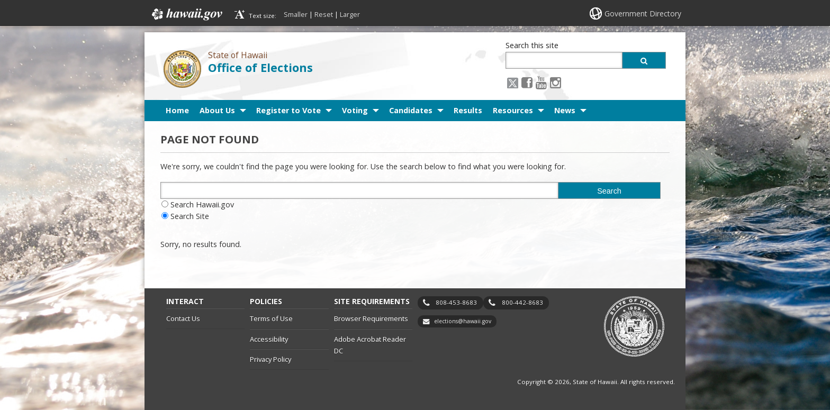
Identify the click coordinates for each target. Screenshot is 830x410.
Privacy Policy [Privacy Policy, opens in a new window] (270, 359)
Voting (355, 110)
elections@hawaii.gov (462, 321)
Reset (323, 14)
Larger (350, 14)
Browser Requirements (371, 318)
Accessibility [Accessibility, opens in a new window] (269, 339)
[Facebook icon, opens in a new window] (527, 82)
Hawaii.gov (186, 14)
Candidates (410, 110)
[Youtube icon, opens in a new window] (541, 82)
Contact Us (183, 318)
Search (609, 191)
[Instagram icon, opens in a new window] (555, 82)
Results (468, 110)
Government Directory (643, 13)
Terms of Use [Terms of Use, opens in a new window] (271, 318)
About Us (217, 110)
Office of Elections (260, 67)
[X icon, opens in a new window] (512, 82)
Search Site (189, 216)
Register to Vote (288, 110)
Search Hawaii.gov (202, 204)
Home (177, 110)
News (564, 110)
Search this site (532, 45)
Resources (513, 110)
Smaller (296, 14)
